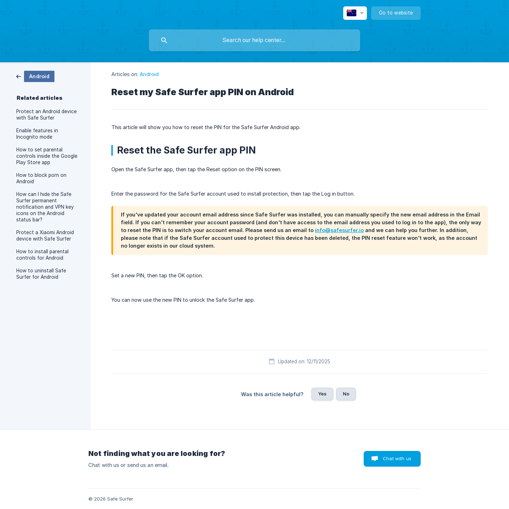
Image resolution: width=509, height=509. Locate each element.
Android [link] (149, 74)
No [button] (346, 394)
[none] (355, 13)
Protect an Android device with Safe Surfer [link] (46, 115)
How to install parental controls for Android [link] (42, 255)
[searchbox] (254, 40)
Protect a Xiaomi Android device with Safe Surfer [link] (45, 236)
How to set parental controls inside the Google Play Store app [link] (46, 156)
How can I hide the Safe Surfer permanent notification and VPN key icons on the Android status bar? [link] (45, 206)
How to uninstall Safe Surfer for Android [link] (41, 274)
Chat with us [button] (397, 458)
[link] (35, 76)
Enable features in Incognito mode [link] (37, 134)
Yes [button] (322, 394)
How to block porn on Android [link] (41, 178)
